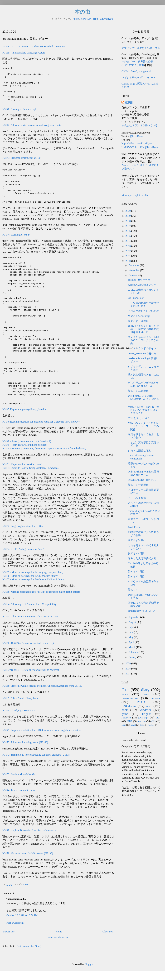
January (133, 657)
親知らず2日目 (136, 576)
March (132, 647)
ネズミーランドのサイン (142, 348)
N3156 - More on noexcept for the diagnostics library (30, 576)
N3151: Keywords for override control (22, 464)
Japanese (126, 717)
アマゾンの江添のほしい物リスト (140, 48)
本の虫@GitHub (89, 19)
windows (145, 710)
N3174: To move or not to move (19, 790)
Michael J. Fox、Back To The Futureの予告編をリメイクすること (143, 409)
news (124, 694)
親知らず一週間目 (138, 484)
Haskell (151, 725)
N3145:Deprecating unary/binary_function (24, 409)
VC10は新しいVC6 (138, 418)
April (132, 642)
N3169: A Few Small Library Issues (20, 698)
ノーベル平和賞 (137, 498)
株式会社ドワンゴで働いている (139, 125)
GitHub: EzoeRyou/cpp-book (136, 71)
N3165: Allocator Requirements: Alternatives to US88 (30, 616)
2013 (128, 246)
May (131, 637)
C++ (26, 884)
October (133, 275)
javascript (143, 717)
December (134, 265)
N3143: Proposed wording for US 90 (21, 157)
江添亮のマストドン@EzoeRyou (139, 147)
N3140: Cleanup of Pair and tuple (19, 109)
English (146, 714)
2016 (128, 231)
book (124, 710)
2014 (128, 241)
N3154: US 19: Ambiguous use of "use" (23, 549)
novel (133, 725)
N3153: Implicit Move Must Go (18, 774)
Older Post (107, 931)
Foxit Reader (134, 527)
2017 (128, 226)
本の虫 (82, 12)
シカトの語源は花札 (139, 450)
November (134, 270)
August (133, 622)
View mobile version (58, 937)
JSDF (129, 721)
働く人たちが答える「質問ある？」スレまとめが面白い (143, 340)
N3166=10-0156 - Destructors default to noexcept (28, 643)
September (134, 617)
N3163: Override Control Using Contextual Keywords (30, 468)
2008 (128, 668)
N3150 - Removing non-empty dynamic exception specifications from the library (44, 448)
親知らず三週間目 (138, 321)
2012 (128, 251)
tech (158, 717)
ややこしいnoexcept (139, 316)
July (131, 627)
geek (142, 725)
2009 (128, 663)
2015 (128, 236)
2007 (128, 673)
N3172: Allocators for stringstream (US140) (25, 742)
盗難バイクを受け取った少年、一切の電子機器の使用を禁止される (143, 329)
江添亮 (128, 102)
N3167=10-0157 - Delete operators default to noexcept (30, 669)
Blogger (89, 964)
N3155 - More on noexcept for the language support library (33, 572)
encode (142, 721)
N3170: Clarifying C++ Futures (18, 710)
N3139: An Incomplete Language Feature (23, 52)
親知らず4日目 (136, 553)
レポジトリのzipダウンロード (138, 77)
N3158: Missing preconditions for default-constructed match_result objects (41, 591)
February (134, 652)
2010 (128, 261)
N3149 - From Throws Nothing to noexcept (24, 444)
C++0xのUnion (136, 298)
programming (129, 698)
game (124, 714)
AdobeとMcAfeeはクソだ (142, 284)
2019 (128, 215)
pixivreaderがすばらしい (141, 610)
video (149, 706)
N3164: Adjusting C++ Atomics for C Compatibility (29, 604)
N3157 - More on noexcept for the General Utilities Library (33, 579)
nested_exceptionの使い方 (142, 353)
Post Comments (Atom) (29, 946)
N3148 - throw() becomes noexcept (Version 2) (26, 441)
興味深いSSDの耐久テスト (143, 479)
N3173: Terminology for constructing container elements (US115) (36, 754)
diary (145, 689)
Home (59, 931)
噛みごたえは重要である (142, 558)
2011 (128, 256)
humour (155, 698)
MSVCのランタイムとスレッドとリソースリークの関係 (143, 426)
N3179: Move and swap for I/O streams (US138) (27, 853)
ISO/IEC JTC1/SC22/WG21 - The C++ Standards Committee (34, 46)
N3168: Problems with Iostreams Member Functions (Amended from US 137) (42, 685)
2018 (128, 221)
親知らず (133, 589)
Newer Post (9, 931)
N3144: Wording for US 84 (16, 234)
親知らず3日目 (136, 571)
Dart (123, 725)
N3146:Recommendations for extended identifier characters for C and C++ (41, 421)
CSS (153, 721)
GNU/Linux (128, 706)
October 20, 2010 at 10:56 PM (22, 915)
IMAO (141, 702)
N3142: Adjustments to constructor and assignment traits (31, 125)
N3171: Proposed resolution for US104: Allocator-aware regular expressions (41, 730)
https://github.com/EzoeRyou (136, 143)
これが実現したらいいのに (143, 311)
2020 (128, 210)
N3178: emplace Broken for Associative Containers (29, 830)
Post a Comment (15, 922)
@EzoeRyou (106, 19)
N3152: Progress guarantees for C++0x (22, 526)
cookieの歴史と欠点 (139, 279)
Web (146, 694)
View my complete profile (134, 195)
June (131, 632)
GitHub (75, 19)
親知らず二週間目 (138, 390)
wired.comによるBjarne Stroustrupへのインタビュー (143, 398)
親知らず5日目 (136, 540)
